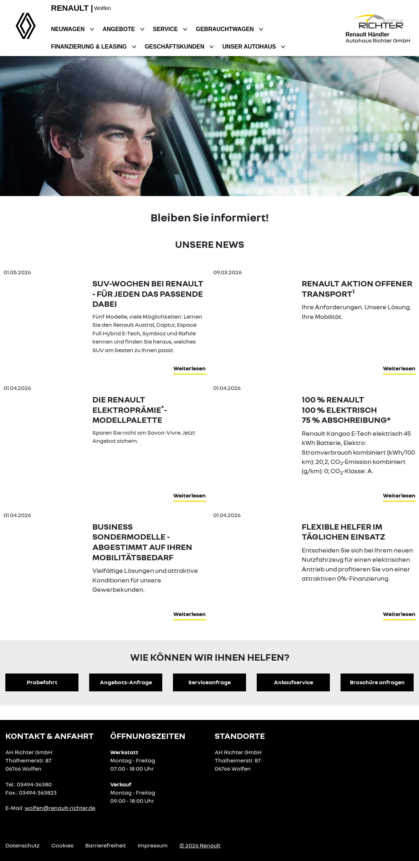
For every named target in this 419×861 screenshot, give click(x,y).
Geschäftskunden (175, 47)
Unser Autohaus (249, 47)
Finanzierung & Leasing (89, 47)
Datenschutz (22, 845)
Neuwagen (68, 29)
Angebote (120, 29)
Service (166, 29)
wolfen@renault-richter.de (60, 807)
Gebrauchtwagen (225, 29)
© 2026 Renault (199, 845)
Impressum (153, 845)
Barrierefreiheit (105, 845)
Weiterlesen (189, 368)
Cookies (62, 845)
